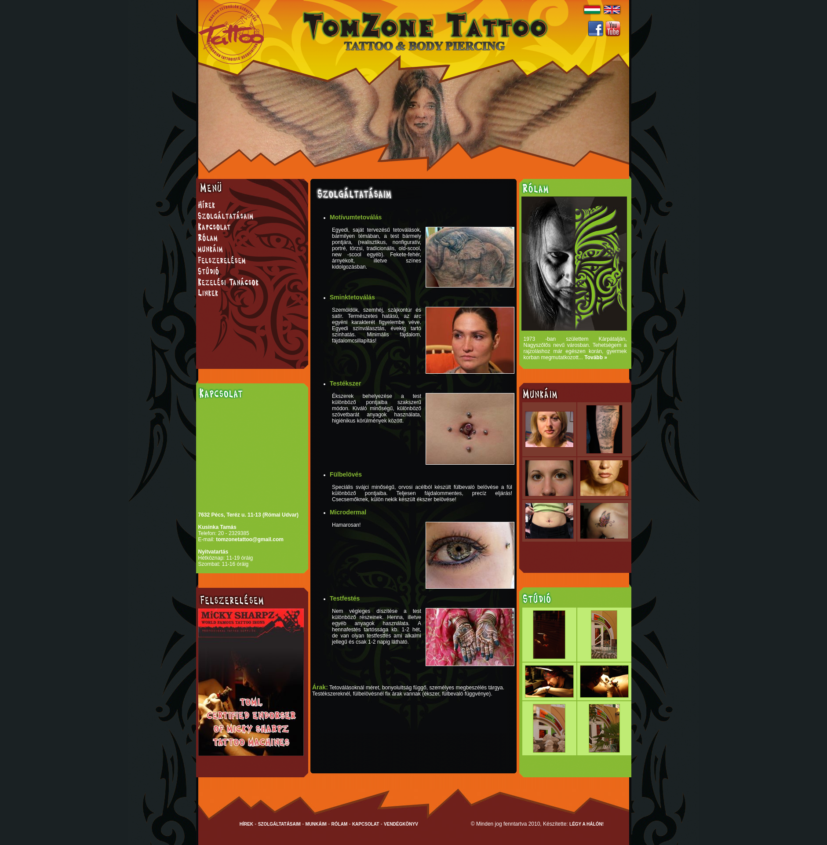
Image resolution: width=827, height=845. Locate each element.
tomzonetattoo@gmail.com (250, 539)
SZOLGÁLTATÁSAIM (279, 824)
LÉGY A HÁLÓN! (586, 824)
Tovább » (595, 357)
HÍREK (246, 824)
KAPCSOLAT (365, 824)
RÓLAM (340, 824)
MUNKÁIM (316, 824)
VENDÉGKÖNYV (401, 824)
